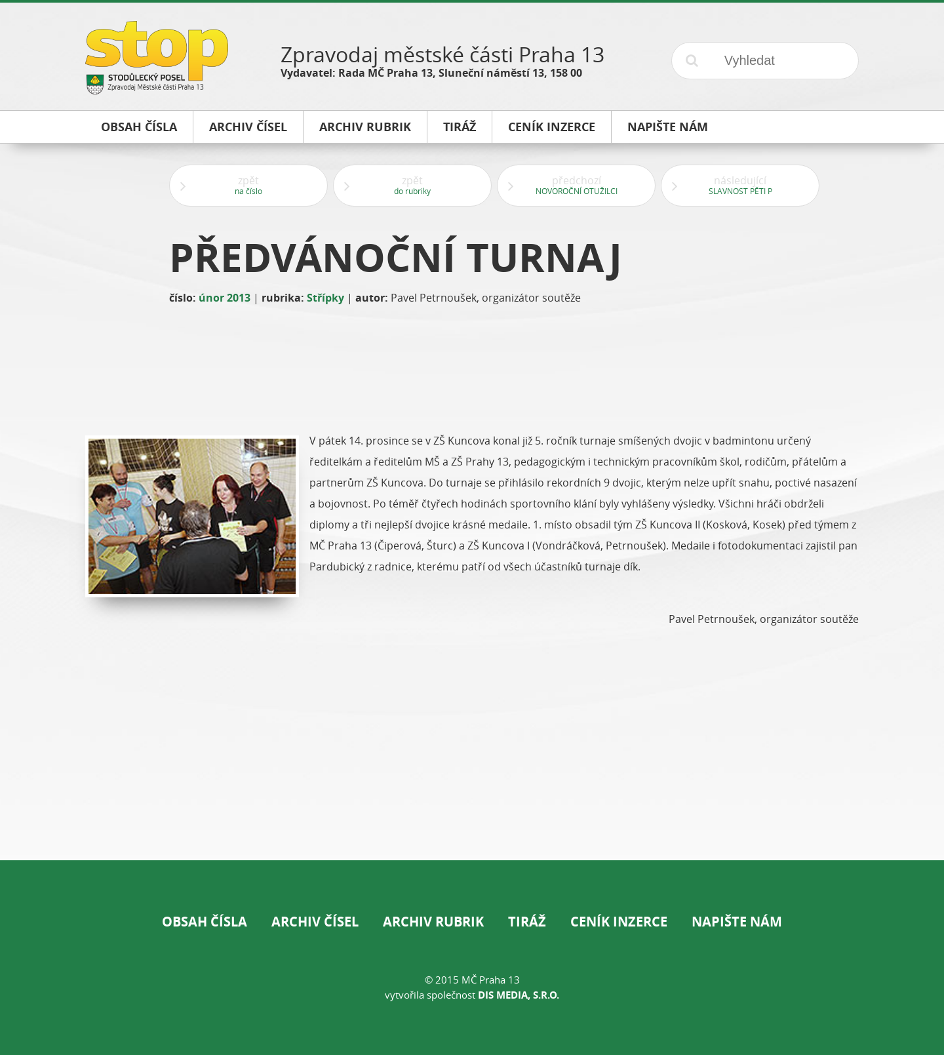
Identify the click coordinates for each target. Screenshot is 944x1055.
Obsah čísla (204, 921)
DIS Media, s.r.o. (518, 995)
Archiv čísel (315, 921)
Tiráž (527, 921)
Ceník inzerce (618, 921)
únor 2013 (224, 297)
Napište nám (737, 921)
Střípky (325, 297)
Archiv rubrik (433, 921)
